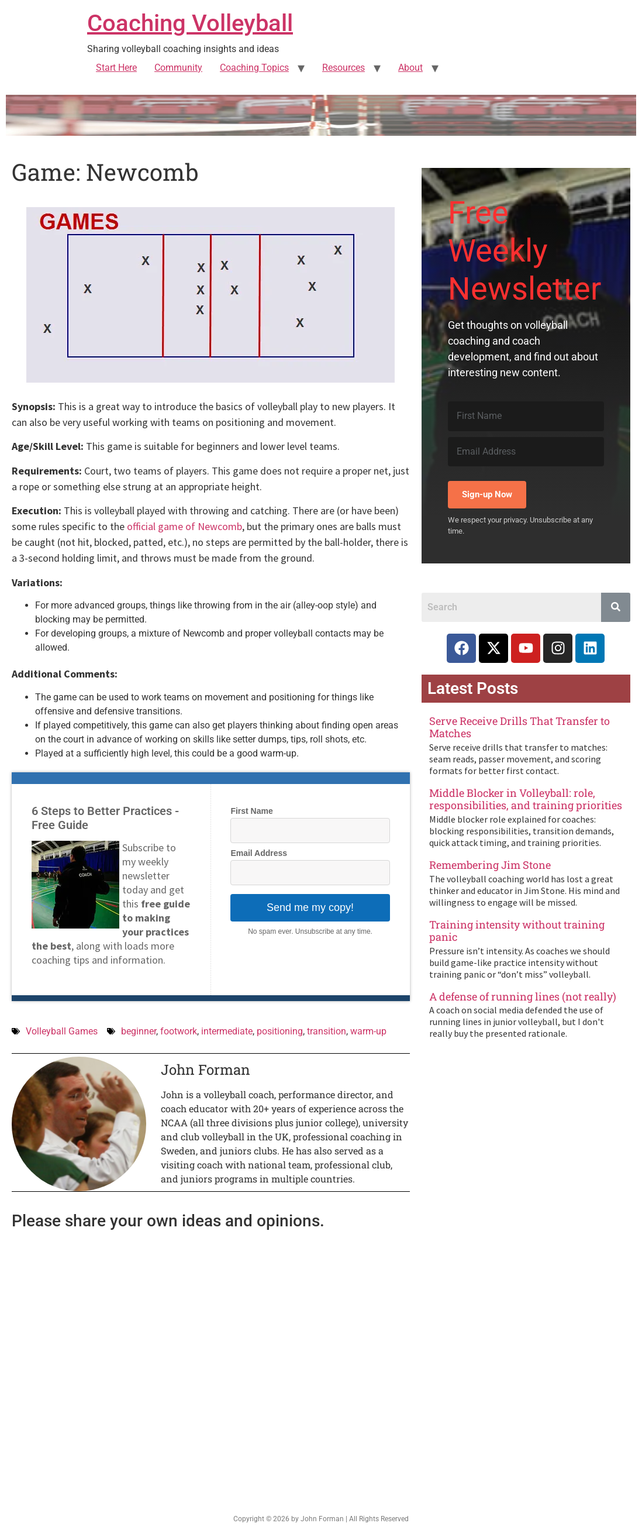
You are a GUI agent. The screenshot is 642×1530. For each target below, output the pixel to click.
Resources (343, 67)
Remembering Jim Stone (490, 865)
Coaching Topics (254, 67)
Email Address (258, 853)
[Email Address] (526, 451)
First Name (251, 811)
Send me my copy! (310, 907)
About (410, 67)
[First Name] (526, 416)
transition (326, 1031)
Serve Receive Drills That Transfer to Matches (519, 727)
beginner (138, 1031)
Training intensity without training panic (517, 930)
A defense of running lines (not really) (522, 996)
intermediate (227, 1031)
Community (178, 67)
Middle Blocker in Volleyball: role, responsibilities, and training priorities (525, 799)
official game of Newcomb (184, 526)
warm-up (368, 1031)
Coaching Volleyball (190, 23)
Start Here (116, 67)
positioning (280, 1031)
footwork (178, 1031)
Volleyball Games (62, 1031)
